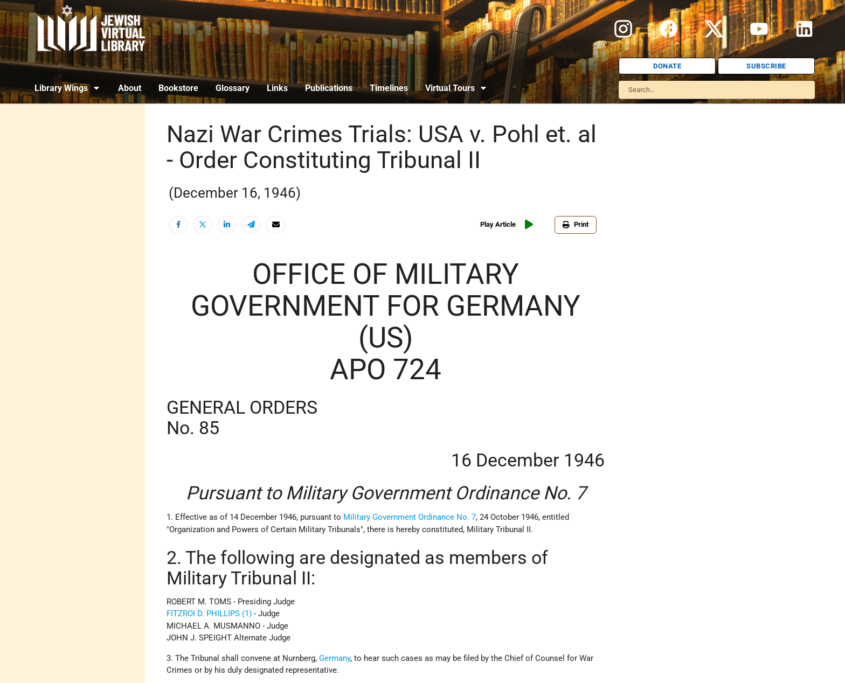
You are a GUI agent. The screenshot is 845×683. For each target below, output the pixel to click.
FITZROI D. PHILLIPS (203, 613)
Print (575, 224)
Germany (334, 658)
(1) (247, 613)
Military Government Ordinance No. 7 (409, 517)
